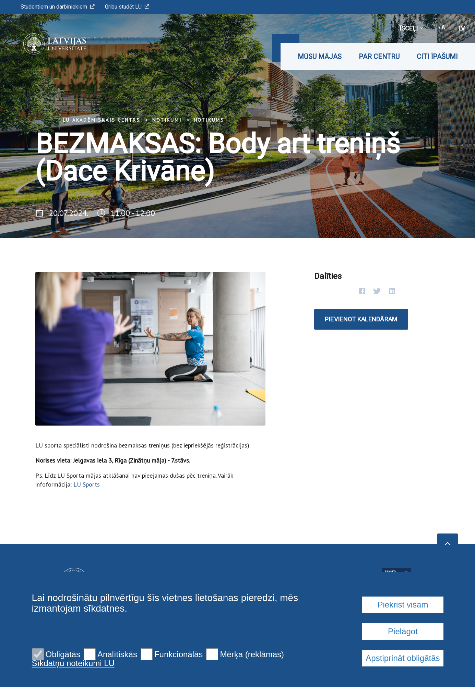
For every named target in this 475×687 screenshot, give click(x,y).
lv (462, 28)
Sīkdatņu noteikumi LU (73, 663)
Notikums (209, 120)
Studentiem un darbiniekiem (58, 6)
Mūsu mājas (320, 56)
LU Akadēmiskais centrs (102, 120)
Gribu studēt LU (127, 6)
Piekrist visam (402, 604)
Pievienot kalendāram (361, 319)
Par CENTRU (379, 56)
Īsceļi (411, 28)
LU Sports (86, 484)
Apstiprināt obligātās (403, 658)
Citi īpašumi (437, 56)
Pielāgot (403, 631)
